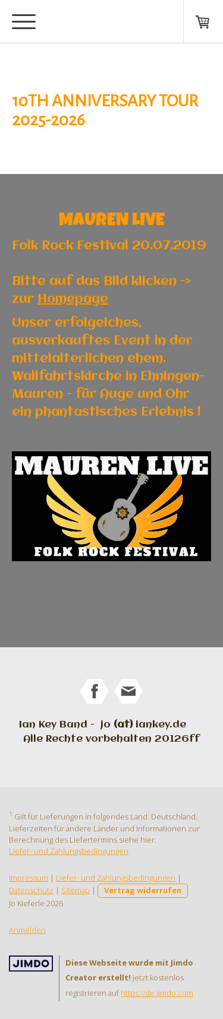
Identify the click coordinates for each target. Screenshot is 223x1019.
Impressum (28, 877)
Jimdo (31, 963)
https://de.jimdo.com (157, 993)
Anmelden (27, 930)
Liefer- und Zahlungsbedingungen (68, 851)
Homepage (72, 299)
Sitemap (75, 890)
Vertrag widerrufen (142, 890)
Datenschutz (31, 890)
